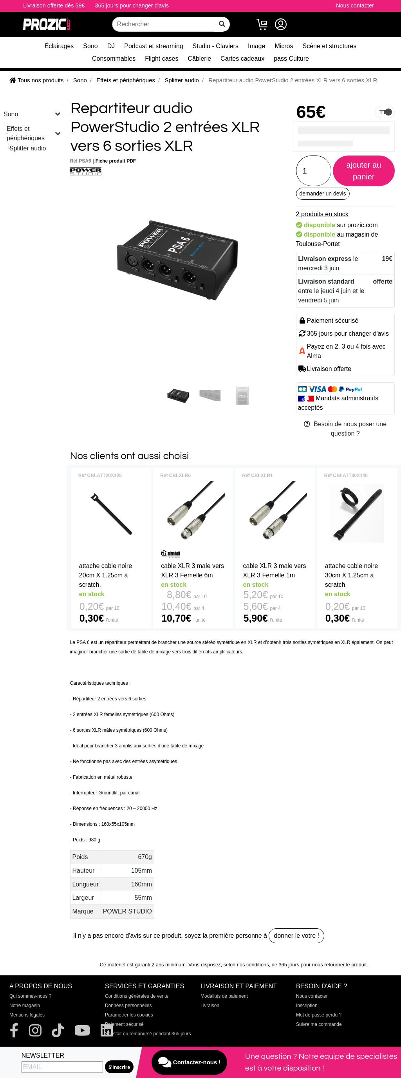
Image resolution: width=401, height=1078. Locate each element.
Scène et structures (330, 46)
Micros (284, 46)
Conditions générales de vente (136, 996)
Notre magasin (24, 1005)
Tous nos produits (36, 80)
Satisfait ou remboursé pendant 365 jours (148, 1033)
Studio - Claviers (215, 46)
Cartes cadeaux (242, 58)
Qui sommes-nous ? (30, 996)
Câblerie (199, 58)
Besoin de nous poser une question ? (345, 429)
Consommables (113, 58)
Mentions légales (27, 1015)
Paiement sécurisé (124, 1024)
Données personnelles (128, 1005)
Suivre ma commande (319, 1024)
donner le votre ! (296, 935)
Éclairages (59, 46)
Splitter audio (27, 148)
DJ (111, 46)
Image (256, 46)
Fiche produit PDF (116, 161)
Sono (90, 46)
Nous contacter (355, 5)
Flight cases (161, 58)
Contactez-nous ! (189, 1062)
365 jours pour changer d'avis (132, 5)
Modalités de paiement (224, 996)
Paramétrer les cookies (129, 1015)
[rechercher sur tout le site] (222, 24)
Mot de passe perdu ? (318, 1015)
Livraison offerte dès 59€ (54, 5)
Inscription (307, 1005)
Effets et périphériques (26, 133)
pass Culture (291, 58)
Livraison (209, 1005)
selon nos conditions (246, 965)
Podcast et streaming (153, 46)
